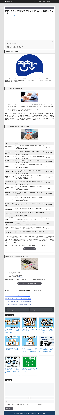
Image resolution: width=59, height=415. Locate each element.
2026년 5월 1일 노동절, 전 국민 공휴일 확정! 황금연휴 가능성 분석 (12, 349)
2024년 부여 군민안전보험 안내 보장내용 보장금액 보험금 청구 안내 (41, 309)
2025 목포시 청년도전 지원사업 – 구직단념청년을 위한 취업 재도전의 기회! (29, 370)
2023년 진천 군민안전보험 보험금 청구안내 (14, 47)
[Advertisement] (29, 30)
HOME (35, 1)
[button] (52, 1)
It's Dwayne (9, 2)
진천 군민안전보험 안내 (29, 248)
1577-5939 (20, 276)
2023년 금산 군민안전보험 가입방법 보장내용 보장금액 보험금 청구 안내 (18, 293)
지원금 (48, 1)
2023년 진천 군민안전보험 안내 (12, 44)
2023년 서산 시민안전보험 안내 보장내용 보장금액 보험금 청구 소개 (18, 301)
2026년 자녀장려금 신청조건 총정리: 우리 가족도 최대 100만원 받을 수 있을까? (12, 331)
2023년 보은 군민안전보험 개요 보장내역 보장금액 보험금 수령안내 (17, 296)
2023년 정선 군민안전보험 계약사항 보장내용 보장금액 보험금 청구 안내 (18, 309)
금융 (40, 1)
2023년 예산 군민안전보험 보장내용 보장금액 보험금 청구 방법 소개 (18, 298)
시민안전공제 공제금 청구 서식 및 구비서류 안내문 (29, 283)
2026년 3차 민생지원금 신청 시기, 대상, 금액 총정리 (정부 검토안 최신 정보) (46, 331)
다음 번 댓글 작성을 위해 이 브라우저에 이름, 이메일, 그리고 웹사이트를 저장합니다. (24, 404)
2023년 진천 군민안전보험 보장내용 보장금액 (15, 46)
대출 (44, 1)
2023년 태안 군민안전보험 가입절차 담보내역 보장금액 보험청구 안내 (18, 304)
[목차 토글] (51, 42)
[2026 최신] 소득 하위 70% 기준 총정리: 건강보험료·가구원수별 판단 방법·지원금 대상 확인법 (46, 349)
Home (7, 7)
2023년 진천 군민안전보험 (10, 43)
